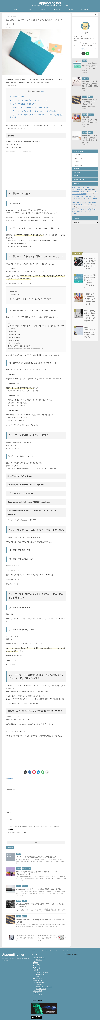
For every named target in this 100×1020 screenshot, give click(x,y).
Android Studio (79, 165)
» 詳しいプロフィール (90, 48)
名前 (9, 810)
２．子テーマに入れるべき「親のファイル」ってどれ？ (27, 100)
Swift (15, 9)
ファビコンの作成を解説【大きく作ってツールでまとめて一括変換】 (89, 65)
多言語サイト (78, 151)
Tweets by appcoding (71, 950)
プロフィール (84, 9)
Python (43, 9)
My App (71, 9)
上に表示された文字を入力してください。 (18, 830)
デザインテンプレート (81, 144)
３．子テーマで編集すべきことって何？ (22, 103)
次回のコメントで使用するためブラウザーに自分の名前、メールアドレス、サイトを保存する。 (35, 824)
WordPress (57, 9)
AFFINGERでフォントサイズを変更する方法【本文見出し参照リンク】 (90, 126)
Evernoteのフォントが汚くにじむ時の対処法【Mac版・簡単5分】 (90, 80)
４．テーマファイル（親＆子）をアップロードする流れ (27, 106)
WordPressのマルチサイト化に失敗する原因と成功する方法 (37, 886)
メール (9, 817)
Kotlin (29, 9)
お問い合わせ (65, 947)
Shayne (86, 175)
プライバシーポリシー (54, 947)
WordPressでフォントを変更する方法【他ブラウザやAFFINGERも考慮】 (90, 95)
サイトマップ (44, 947)
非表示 (42, 91)
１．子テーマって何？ (17, 96)
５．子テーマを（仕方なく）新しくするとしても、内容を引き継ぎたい (32, 110)
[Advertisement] (36, 169)
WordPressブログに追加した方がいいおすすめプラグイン (36, 855)
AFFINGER (78, 140)
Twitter (76, 147)
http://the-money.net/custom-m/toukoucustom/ (23, 347)
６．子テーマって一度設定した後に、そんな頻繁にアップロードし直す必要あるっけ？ (35, 114)
